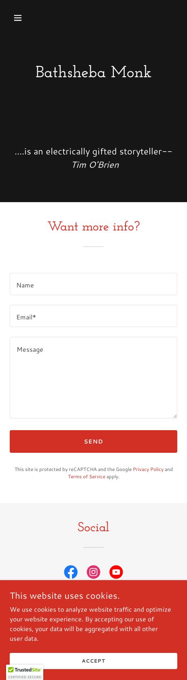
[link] (71, 573)
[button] (29, 18)
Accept (93, 660)
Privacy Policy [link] (148, 469)
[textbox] (93, 284)
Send (93, 441)
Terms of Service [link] (86, 476)
